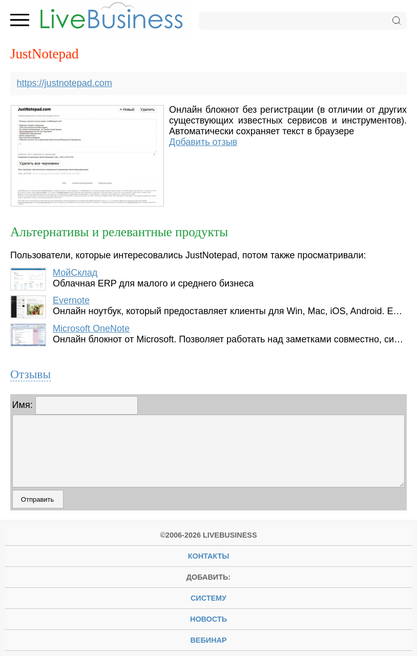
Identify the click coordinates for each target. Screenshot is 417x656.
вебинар (208, 640)
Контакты (209, 556)
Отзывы (30, 374)
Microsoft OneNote (91, 328)
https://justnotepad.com (64, 83)
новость (208, 619)
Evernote (71, 300)
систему (208, 598)
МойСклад (75, 273)
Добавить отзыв (203, 142)
